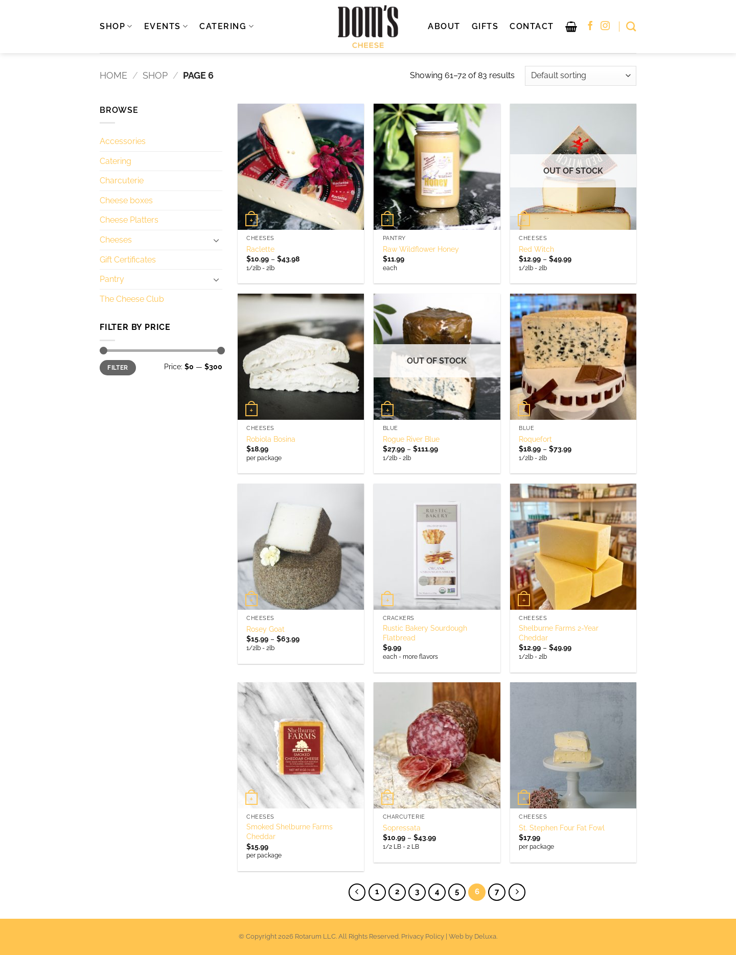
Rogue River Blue (411, 439)
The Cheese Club (132, 299)
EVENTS (166, 26)
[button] (571, 26)
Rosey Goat (265, 629)
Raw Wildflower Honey (421, 249)
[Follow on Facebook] (590, 26)
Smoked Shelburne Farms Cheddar (289, 831)
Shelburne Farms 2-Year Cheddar (559, 633)
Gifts (485, 26)
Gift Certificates (128, 260)
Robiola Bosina (270, 439)
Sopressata (402, 827)
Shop (155, 75)
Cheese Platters (129, 220)
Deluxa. (485, 936)
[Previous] (357, 892)
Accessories (123, 141)
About (444, 26)
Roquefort (535, 439)
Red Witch (536, 249)
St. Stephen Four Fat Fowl (562, 827)
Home (113, 75)
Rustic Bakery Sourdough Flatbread (425, 633)
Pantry (112, 279)
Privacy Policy (422, 936)
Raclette (260, 249)
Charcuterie (122, 180)
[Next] (517, 892)
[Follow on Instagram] (605, 26)
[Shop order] (580, 76)
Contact (532, 26)
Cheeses (116, 240)
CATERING (226, 26)
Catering (115, 161)
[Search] (631, 26)
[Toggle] (216, 240)
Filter (117, 367)
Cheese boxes (126, 200)
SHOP (116, 26)
